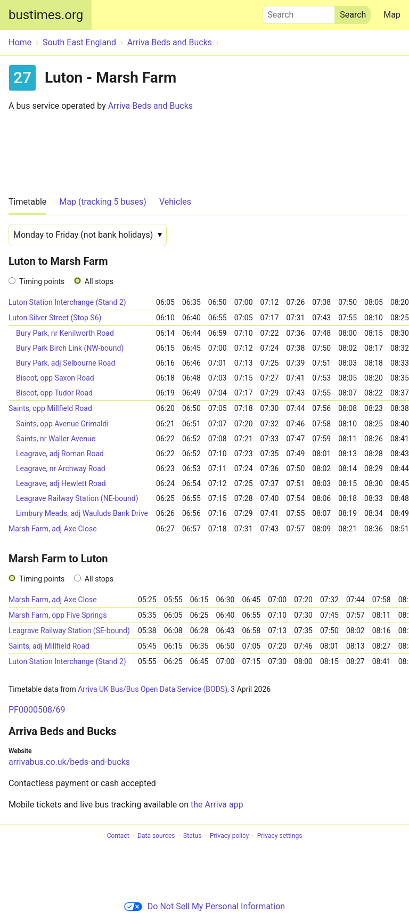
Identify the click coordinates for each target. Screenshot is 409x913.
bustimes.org (46, 14)
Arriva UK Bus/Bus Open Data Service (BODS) (152, 689)
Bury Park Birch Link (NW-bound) (70, 348)
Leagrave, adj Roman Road (60, 453)
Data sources (156, 835)
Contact (118, 835)
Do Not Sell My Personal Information (204, 906)
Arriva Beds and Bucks (150, 106)
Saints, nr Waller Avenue (55, 438)
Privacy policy (229, 835)
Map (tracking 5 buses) (102, 202)
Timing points (41, 281)
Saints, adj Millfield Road (49, 646)
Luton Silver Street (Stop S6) (55, 317)
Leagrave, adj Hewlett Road (61, 483)
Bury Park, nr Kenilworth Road (65, 333)
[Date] (88, 235)
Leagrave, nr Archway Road (60, 468)
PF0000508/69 (37, 710)
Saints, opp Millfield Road (50, 408)
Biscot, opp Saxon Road (55, 378)
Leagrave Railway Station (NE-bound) (77, 498)
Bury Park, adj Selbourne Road (65, 363)
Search (299, 12)
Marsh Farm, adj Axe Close (53, 528)
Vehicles (175, 202)
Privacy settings (279, 835)
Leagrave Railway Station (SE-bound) (69, 630)
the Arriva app (217, 804)
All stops (99, 281)
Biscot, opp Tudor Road (54, 393)
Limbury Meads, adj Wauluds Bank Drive (82, 513)
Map (391, 15)
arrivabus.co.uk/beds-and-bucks (69, 762)
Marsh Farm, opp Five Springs (58, 615)
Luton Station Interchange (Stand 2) (67, 302)
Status (192, 835)
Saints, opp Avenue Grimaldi (62, 423)
